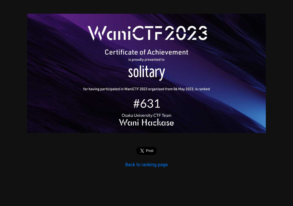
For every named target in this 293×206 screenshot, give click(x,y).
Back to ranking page (146, 164)
